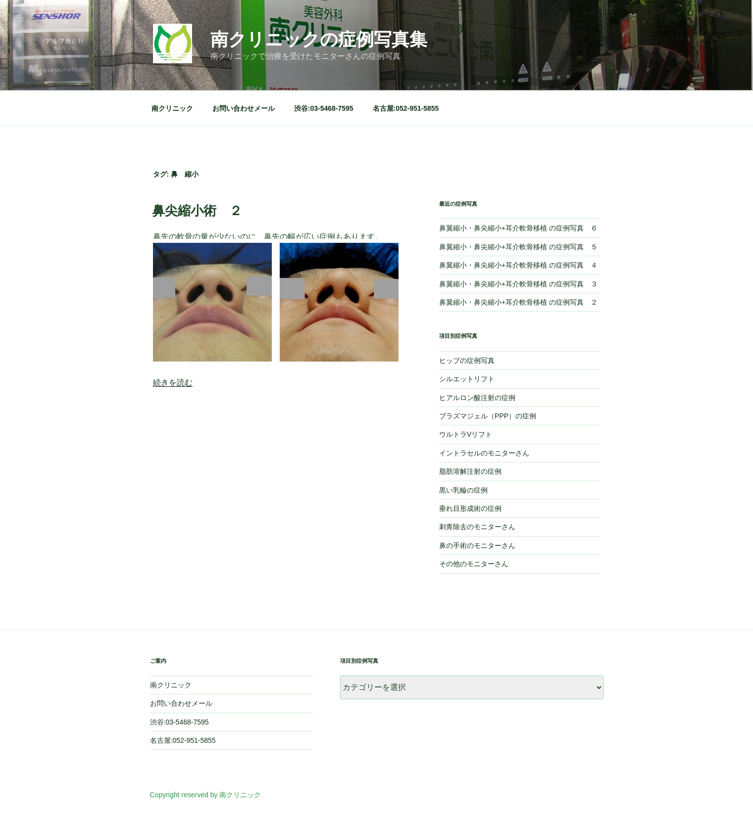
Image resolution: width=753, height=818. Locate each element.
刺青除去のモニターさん (477, 527)
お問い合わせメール (243, 108)
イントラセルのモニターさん (484, 453)
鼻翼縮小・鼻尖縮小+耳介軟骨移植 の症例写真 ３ (518, 284)
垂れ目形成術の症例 (470, 508)
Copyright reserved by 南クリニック (205, 795)
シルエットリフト (467, 379)
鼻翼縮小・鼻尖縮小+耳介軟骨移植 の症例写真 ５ (518, 247)
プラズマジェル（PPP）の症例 (487, 416)
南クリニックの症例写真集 (318, 39)
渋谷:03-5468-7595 (323, 108)
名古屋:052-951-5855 (406, 108)
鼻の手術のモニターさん (477, 545)
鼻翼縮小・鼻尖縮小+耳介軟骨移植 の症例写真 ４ (518, 265)
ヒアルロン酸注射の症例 (477, 398)
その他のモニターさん (473, 564)
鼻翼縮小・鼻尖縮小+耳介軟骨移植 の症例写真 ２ (518, 302)
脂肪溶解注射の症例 (470, 471)
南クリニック (172, 108)
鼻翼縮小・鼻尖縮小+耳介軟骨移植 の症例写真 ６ (518, 228)
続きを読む (173, 382)
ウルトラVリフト (465, 434)
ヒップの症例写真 (467, 360)
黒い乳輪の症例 (463, 490)
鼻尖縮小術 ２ (197, 210)
